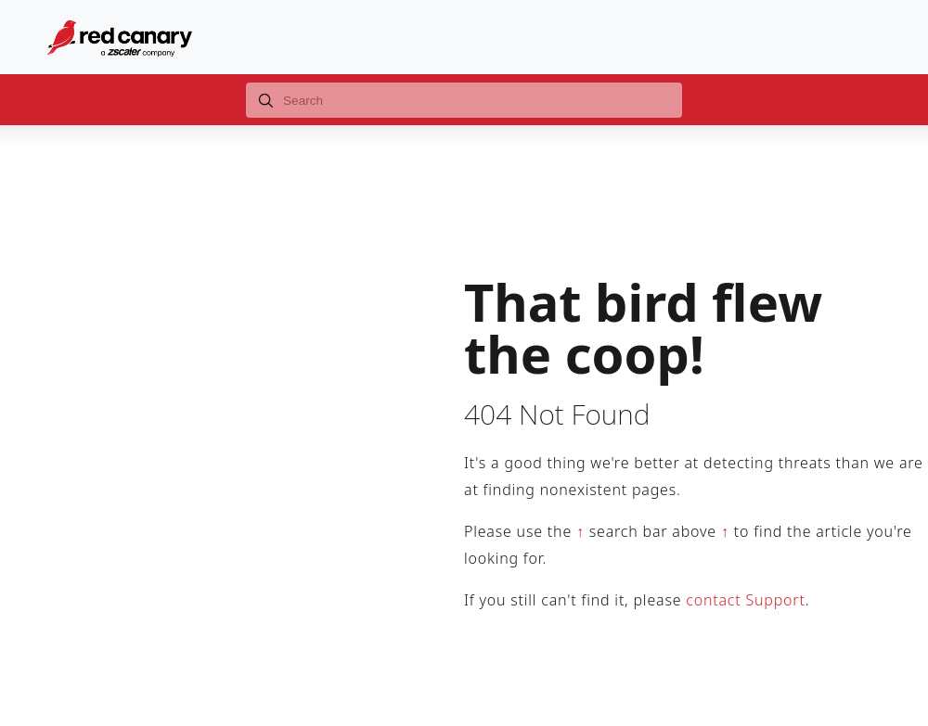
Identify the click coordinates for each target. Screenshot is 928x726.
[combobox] (464, 100)
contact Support (745, 600)
